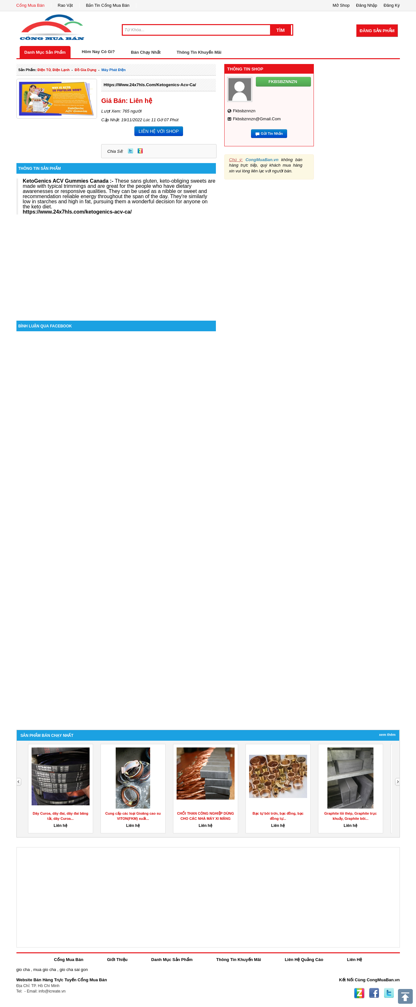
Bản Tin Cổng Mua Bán (108, 5)
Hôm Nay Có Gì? (98, 51)
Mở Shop (341, 5)
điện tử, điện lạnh (53, 70)
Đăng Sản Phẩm (377, 30)
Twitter (130, 150)
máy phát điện (114, 70)
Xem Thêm (387, 735)
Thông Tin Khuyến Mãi (199, 52)
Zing (140, 150)
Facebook (374, 993)
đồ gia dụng (85, 70)
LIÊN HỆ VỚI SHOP (159, 131)
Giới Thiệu (117, 959)
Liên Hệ (354, 959)
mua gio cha (44, 969)
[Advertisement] (116, 266)
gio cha (23, 969)
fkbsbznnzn (244, 110)
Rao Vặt (65, 5)
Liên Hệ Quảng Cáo (304, 959)
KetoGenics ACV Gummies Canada (66, 181)
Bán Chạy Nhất (145, 52)
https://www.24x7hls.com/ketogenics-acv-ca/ (149, 84)
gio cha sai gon (74, 969)
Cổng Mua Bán (30, 5)
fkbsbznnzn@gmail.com (257, 118)
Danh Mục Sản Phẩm (45, 52)
